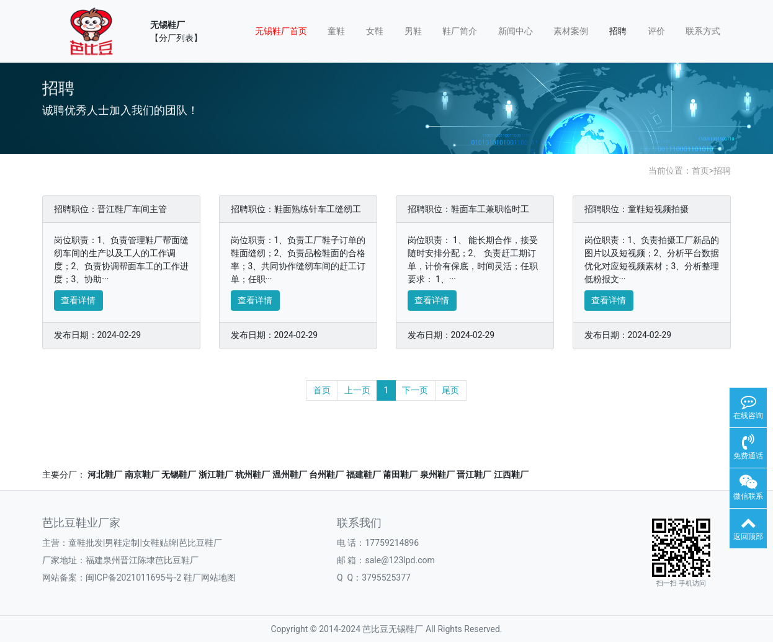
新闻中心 (515, 31)
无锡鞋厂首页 (281, 31)
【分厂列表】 (176, 38)
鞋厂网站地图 (210, 577)
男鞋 (413, 31)
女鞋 (374, 31)
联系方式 (703, 31)
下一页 (415, 390)
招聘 (618, 31)
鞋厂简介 (459, 31)
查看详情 (78, 300)
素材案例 (570, 31)
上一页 (357, 390)
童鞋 (336, 31)
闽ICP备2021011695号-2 (133, 577)
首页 (700, 171)
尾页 (450, 390)
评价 (656, 31)
